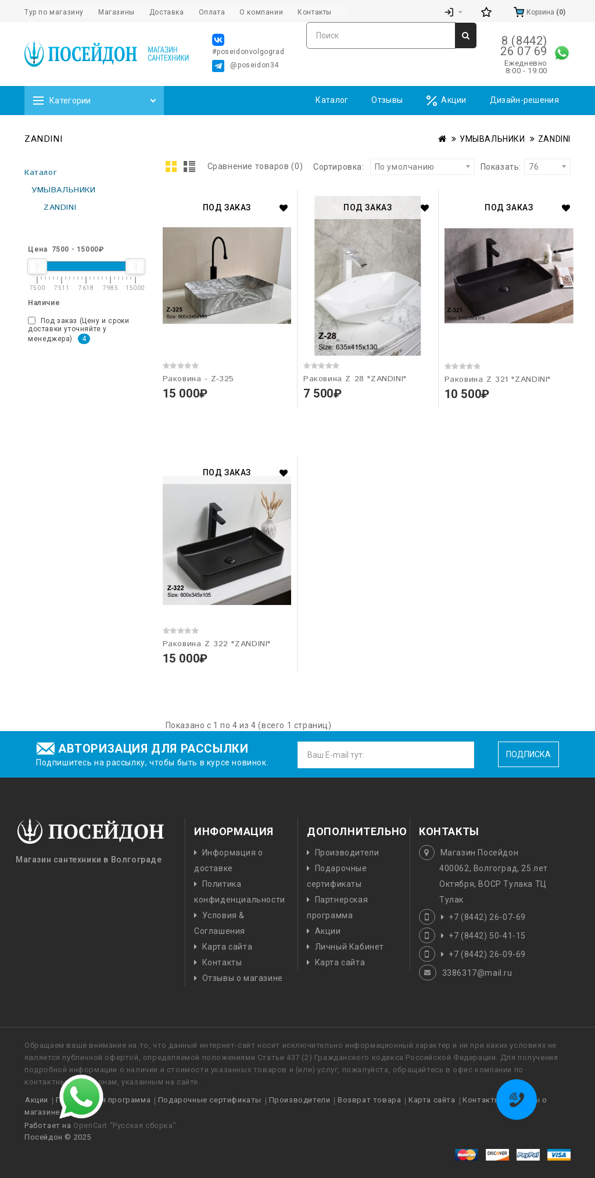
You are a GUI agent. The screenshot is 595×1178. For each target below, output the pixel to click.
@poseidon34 (245, 66)
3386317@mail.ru (477, 973)
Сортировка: (338, 166)
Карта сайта (227, 946)
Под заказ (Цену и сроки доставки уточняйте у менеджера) (78, 330)
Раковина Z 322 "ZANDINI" (217, 644)
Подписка (528, 754)
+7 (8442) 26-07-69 (487, 917)
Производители (347, 852)
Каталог (332, 100)
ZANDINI (554, 139)
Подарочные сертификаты (209, 1099)
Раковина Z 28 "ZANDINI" (355, 379)
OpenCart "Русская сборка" (124, 1125)
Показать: (484, 166)
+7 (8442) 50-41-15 (487, 935)
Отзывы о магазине (242, 978)
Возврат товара (369, 1099)
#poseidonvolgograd (248, 45)
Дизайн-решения (524, 100)
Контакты (222, 962)
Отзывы (387, 100)
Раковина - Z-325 (199, 379)
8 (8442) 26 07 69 (523, 45)
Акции (446, 100)
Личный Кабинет (349, 946)
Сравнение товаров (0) (255, 166)
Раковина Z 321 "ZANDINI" (498, 379)
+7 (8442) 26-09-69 (487, 954)
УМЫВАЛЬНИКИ (492, 139)
